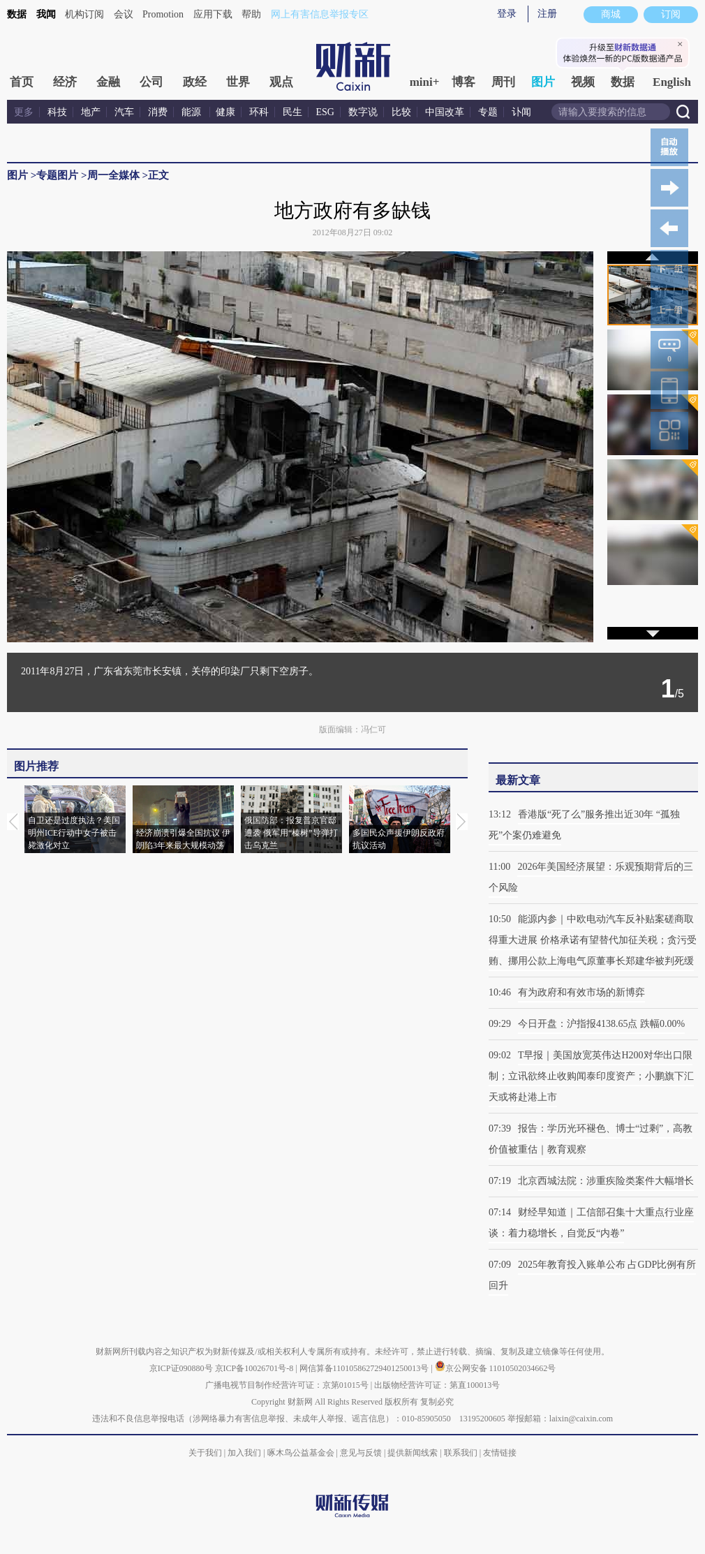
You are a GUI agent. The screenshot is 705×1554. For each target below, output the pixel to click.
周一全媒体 (113, 175)
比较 (401, 112)
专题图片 (57, 175)
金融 (108, 82)
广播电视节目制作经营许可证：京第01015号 (287, 1385)
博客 (463, 82)
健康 (225, 112)
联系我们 (460, 1453)
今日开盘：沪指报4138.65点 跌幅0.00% (601, 1024)
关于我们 (205, 1453)
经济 (65, 82)
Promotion (163, 14)
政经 (195, 82)
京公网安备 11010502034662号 (495, 1368)
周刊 (503, 82)
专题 (488, 112)
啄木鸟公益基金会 (301, 1453)
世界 (238, 82)
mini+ (425, 82)
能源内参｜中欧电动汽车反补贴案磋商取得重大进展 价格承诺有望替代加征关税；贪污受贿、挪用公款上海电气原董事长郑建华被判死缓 (593, 940)
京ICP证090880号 (181, 1368)
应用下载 (212, 14)
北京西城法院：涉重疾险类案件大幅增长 (606, 1181)
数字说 (363, 112)
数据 (17, 14)
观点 (281, 82)
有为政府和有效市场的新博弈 (581, 992)
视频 (583, 82)
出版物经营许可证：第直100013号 (437, 1385)
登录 (507, 13)
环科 (259, 112)
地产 (91, 112)
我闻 (46, 14)
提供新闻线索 (412, 1453)
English (672, 82)
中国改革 (444, 112)
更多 (24, 112)
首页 (22, 82)
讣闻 (521, 112)
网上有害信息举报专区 (320, 14)
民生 (292, 112)
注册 (547, 13)
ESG (325, 112)
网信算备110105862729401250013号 (365, 1368)
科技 (57, 112)
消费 (158, 112)
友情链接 (500, 1453)
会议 (123, 14)
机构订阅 (84, 14)
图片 (543, 82)
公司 (151, 82)
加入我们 (244, 1453)
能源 (192, 112)
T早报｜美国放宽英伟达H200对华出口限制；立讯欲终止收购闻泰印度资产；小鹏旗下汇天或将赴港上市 (591, 1076)
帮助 (251, 14)
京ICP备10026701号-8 (255, 1368)
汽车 (124, 112)
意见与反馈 (361, 1453)
